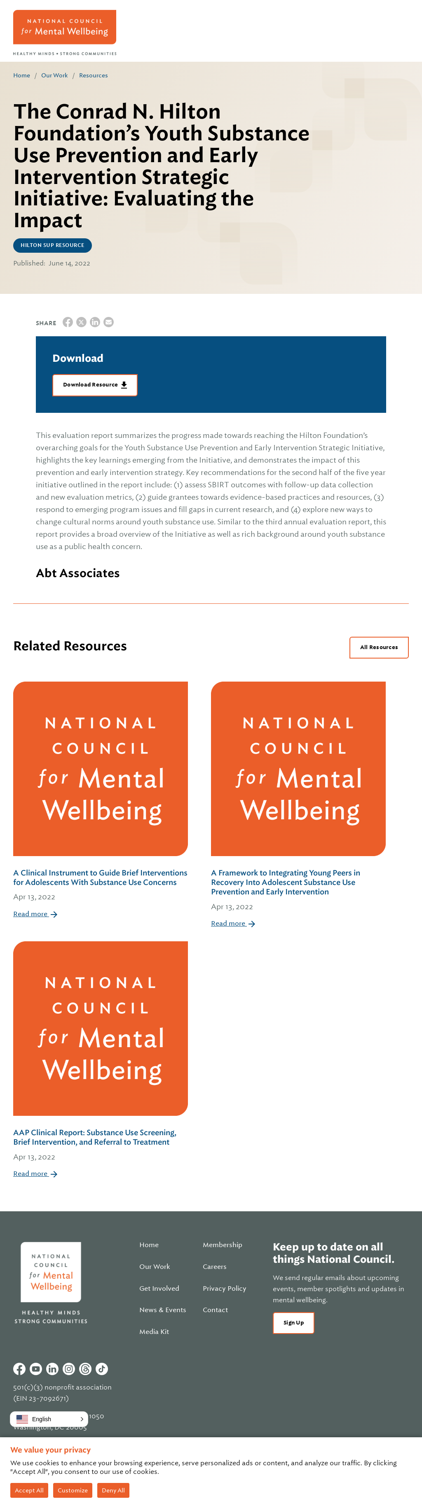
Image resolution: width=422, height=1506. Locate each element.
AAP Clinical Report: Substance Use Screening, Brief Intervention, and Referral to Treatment (100, 1145)
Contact (215, 1310)
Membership (222, 1245)
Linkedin (52, 1369)
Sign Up (294, 1322)
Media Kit (154, 1332)
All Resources (379, 647)
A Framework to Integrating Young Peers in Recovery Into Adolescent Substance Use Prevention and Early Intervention (298, 890)
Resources (93, 75)
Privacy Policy (224, 1289)
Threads (85, 1369)
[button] (49, 1419)
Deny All (113, 1490)
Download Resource (91, 384)
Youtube (36, 1369)
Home (21, 75)
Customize (73, 1490)
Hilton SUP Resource (52, 245)
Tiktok (102, 1369)
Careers (215, 1267)
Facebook (19, 1369)
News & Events (162, 1310)
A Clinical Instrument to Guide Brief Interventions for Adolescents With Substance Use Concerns (100, 885)
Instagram (69, 1369)
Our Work (54, 75)
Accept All (29, 1490)
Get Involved (159, 1289)
